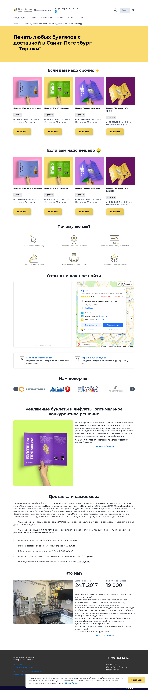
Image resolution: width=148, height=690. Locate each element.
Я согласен (136, 680)
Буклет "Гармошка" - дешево (117, 189)
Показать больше (105, 446)
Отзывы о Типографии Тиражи (42, 345)
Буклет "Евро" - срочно (56, 108)
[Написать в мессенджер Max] (56, 11)
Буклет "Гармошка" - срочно (117, 109)
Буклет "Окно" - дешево (87, 188)
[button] (115, 10)
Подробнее (71, 683)
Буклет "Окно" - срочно (87, 108)
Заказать (22, 131)
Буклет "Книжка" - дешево (27, 188)
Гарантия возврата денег (39, 358)
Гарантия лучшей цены (94, 358)
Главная (17, 24)
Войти (125, 10)
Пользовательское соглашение (27, 671)
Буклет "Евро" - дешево (56, 188)
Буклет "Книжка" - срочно (27, 108)
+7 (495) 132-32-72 (117, 657)
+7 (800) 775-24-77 (67, 8)
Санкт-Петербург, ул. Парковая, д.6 (116, 667)
